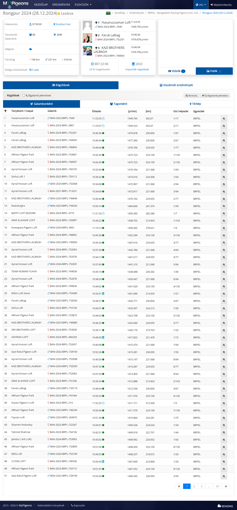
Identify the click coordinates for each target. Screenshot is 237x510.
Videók (176, 71)
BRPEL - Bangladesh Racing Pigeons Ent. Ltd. (173, 12)
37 (217, 486)
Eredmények (61, 4)
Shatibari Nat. (63, 24)
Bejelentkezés (221, 5)
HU (199, 5)
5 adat (35, 69)
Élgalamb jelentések (38, 95)
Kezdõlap (41, 4)
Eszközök (82, 4)
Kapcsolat (78, 505)
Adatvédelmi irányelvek (51, 505)
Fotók (214, 71)
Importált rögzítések (137, 69)
